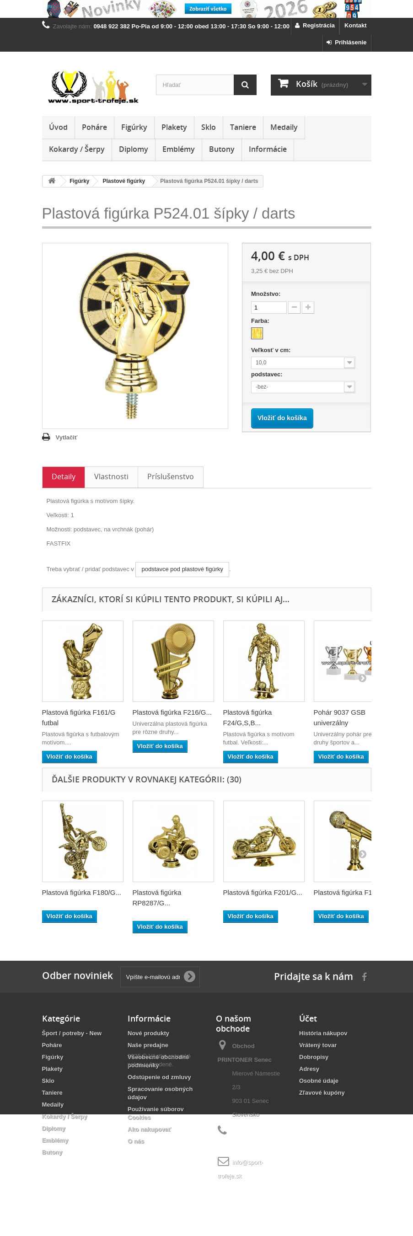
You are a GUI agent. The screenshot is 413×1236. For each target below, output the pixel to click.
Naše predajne (148, 1045)
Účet (308, 1018)
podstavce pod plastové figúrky (182, 569)
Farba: (261, 320)
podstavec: (267, 374)
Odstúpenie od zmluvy (159, 1077)
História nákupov (323, 1033)
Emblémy (178, 149)
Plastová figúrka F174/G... (353, 892)
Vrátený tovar (318, 1045)
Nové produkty (148, 1033)
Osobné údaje (318, 1080)
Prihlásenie (347, 42)
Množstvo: (265, 293)
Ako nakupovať (149, 1129)
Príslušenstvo (170, 476)
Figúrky (134, 127)
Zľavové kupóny (322, 1092)
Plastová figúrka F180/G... (81, 892)
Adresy (309, 1068)
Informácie (268, 149)
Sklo (208, 127)
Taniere (243, 127)
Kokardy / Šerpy (77, 149)
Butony (222, 149)
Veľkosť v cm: (271, 350)
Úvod (58, 127)
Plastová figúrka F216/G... (172, 712)
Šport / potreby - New (72, 1033)
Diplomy (133, 149)
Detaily (63, 476)
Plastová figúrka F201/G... (262, 892)
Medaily (284, 127)
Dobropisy (313, 1057)
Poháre (94, 127)
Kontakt (355, 25)
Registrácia (315, 25)
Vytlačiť (67, 437)
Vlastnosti (111, 476)
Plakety (174, 127)
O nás (136, 1141)
